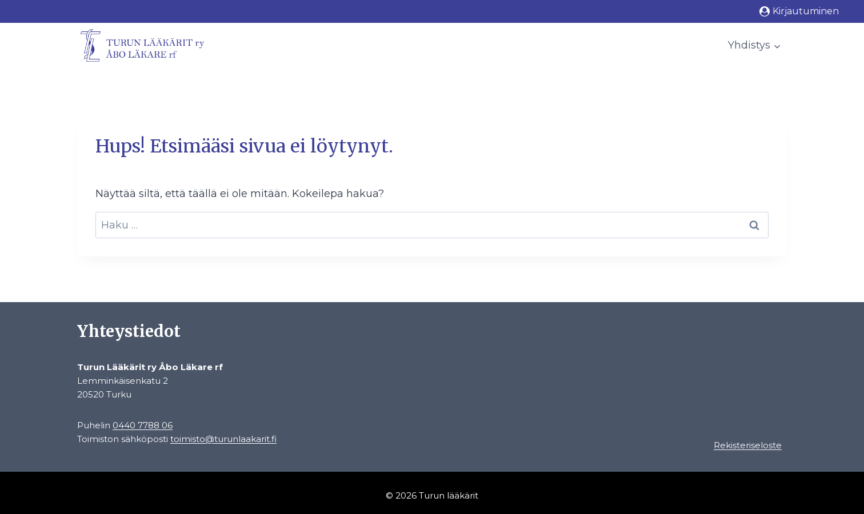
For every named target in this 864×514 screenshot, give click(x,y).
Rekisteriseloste (748, 445)
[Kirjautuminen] (799, 11)
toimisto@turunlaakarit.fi (223, 438)
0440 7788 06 (143, 425)
